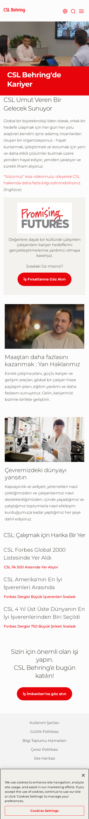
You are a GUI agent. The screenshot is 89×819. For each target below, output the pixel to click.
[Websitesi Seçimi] (65, 10)
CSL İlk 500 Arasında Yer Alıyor (31, 567)
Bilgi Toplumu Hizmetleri (44, 740)
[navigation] (81, 10)
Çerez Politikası (44, 749)
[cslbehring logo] (14, 10)
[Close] (83, 778)
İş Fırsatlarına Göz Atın (44, 279)
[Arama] (73, 10)
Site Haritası (44, 758)
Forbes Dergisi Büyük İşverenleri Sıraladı (39, 596)
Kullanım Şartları (44, 722)
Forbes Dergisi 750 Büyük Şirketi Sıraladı (40, 626)
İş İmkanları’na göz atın (44, 694)
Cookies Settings (44, 813)
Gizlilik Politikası (44, 731)
